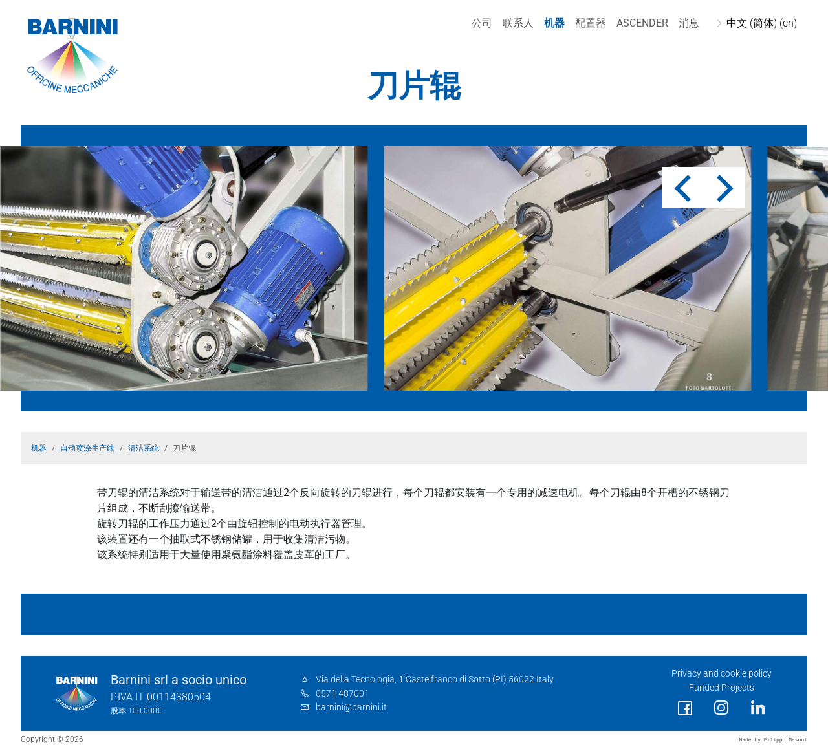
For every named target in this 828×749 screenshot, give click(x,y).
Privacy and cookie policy (721, 673)
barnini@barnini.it (351, 707)
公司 (482, 23)
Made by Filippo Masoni (773, 739)
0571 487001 (342, 693)
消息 (689, 23)
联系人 (518, 23)
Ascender (642, 23)
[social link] (685, 708)
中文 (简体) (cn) (761, 23)
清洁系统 (143, 448)
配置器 (590, 23)
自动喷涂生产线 (87, 448)
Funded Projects (721, 687)
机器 (554, 23)
